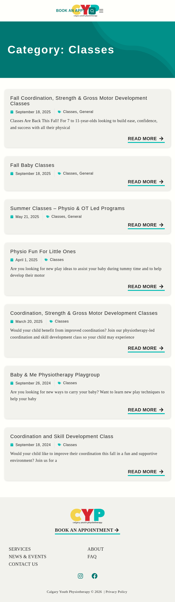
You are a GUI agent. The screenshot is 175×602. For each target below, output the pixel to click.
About (96, 549)
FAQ (92, 556)
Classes (74, 111)
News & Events (27, 556)
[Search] (155, 10)
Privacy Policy (116, 592)
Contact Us (23, 564)
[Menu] (164, 11)
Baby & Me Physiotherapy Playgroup (58, 380)
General (92, 111)
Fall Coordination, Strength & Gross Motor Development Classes (84, 100)
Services (20, 549)
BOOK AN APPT (133, 11)
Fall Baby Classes (34, 165)
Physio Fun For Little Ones (45, 251)
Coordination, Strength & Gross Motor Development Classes (78, 315)
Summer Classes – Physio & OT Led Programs (72, 208)
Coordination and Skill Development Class (65, 442)
